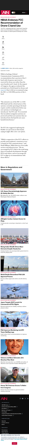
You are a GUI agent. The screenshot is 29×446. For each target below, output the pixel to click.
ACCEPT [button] (14, 443)
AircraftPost (5, 388)
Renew (3, 404)
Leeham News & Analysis (8, 395)
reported (3, 70)
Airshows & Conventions (7, 419)
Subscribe (4, 401)
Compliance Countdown (7, 422)
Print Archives (5, 410)
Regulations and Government (8, 17)
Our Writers (4, 430)
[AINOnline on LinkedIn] (27, 379)
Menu (24, 12)
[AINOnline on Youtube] (22, 379)
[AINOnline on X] (25, 379)
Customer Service (5, 403)
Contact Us (4, 433)
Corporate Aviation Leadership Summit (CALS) (12, 394)
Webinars (4, 417)
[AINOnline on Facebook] (20, 379)
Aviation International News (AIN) (9, 387)
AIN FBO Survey (6, 385)
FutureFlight (4, 392)
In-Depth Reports (5, 414)
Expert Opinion (5, 412)
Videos (3, 415)
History (3, 431)
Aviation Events (5, 420)
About (3, 428)
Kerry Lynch (5, 48)
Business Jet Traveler (7, 390)
